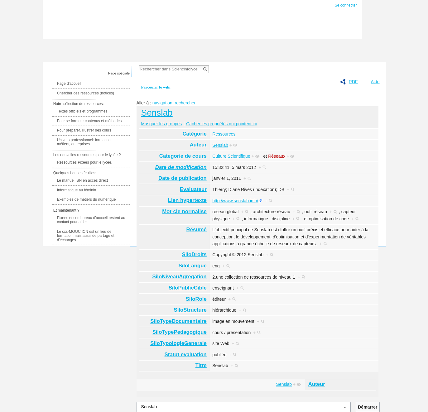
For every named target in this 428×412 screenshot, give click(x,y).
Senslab (157, 112)
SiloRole (196, 299)
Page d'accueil (69, 83)
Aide (375, 81)
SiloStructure (190, 310)
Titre (201, 365)
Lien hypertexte (187, 200)
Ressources (223, 134)
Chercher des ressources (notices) (85, 93)
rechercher (185, 102)
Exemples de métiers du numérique (86, 199)
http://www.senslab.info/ (235, 200)
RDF (353, 81)
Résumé (196, 229)
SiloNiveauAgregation (179, 277)
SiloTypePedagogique (179, 332)
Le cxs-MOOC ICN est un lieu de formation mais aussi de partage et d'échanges (85, 235)
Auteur (198, 145)
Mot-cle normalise (184, 211)
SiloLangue (192, 266)
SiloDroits (194, 254)
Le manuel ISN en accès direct (82, 180)
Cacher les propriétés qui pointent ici (221, 123)
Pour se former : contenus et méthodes (89, 121)
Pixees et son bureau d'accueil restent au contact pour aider (91, 220)
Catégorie (194, 134)
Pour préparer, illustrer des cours (84, 130)
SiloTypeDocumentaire (178, 321)
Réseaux (276, 156)
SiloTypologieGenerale (178, 343)
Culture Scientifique (231, 156)
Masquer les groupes (161, 123)
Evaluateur (193, 189)
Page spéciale (119, 73)
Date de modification (181, 167)
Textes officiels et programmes (82, 111)
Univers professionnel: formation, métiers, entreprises (84, 142)
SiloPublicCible (188, 288)
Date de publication (182, 178)
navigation (162, 102)
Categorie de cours (183, 156)
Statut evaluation (186, 354)
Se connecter (346, 5)
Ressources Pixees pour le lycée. (84, 162)
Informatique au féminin (76, 190)
